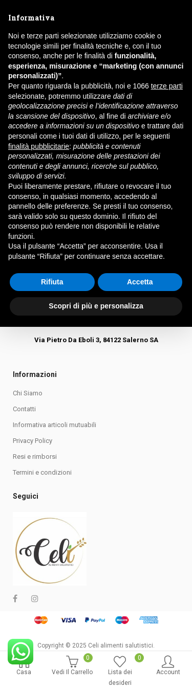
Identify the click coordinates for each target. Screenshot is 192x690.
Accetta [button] (140, 645)
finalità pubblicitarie (38, 509)
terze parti (167, 449)
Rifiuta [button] (52, 645)
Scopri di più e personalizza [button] (96, 669)
